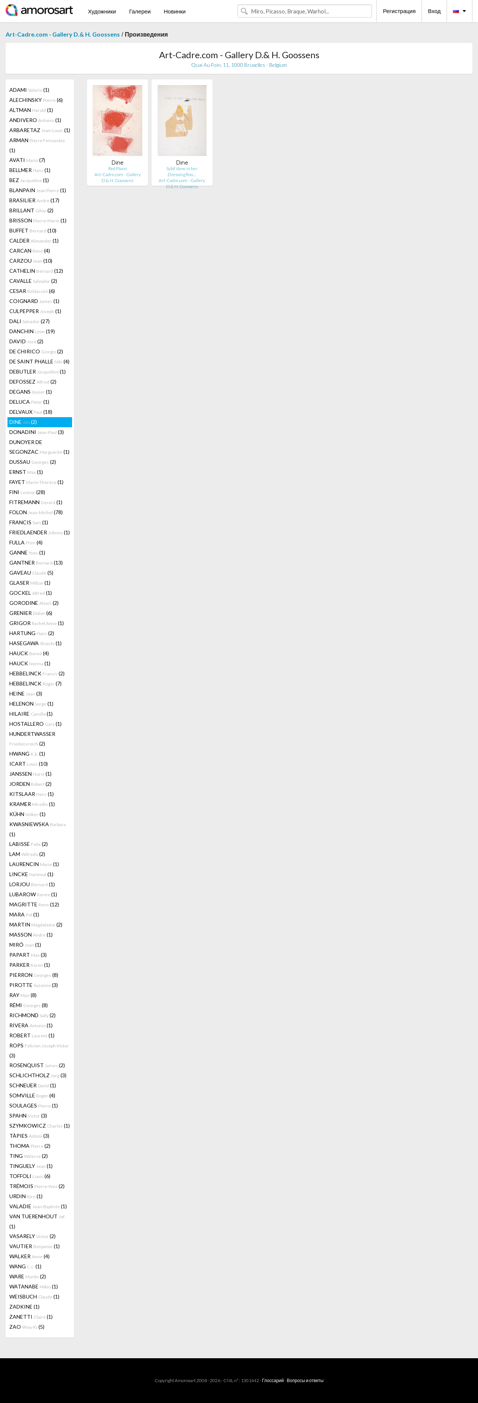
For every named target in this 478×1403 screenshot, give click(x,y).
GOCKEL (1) (30, 593)
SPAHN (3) (28, 1115)
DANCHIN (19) (32, 331)
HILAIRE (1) (31, 713)
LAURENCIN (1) (34, 864)
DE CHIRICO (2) (36, 351)
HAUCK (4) (29, 653)
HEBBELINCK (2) (37, 673)
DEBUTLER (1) (37, 371)
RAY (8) (23, 995)
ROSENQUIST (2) (37, 1065)
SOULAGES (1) (33, 1105)
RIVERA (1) (31, 1025)
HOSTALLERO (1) (35, 724)
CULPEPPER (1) (35, 311)
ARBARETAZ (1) (39, 130)
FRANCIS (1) (28, 522)
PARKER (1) (29, 965)
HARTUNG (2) (31, 633)
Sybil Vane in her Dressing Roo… (182, 171)
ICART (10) (28, 763)
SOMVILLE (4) (32, 1095)
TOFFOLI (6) (29, 1176)
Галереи (140, 11)
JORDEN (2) (30, 784)
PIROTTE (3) (33, 985)
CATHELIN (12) (36, 271)
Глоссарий (273, 1380)
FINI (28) (27, 492)
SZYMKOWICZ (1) (39, 1125)
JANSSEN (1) (30, 774)
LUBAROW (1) (33, 894)
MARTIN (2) (35, 924)
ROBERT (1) (32, 1035)
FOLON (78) (36, 512)
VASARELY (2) (32, 1236)
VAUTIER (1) (34, 1246)
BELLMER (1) (29, 170)
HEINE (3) (25, 693)
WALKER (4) (29, 1256)
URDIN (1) (26, 1196)
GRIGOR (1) (36, 623)
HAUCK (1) (29, 663)
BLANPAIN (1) (37, 190)
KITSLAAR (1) (31, 794)
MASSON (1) (31, 934)
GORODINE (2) (34, 603)
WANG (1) (25, 1266)
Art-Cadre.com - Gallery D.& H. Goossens (63, 34)
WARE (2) (27, 1276)
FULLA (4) (26, 542)
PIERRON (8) (33, 975)
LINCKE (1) (31, 874)
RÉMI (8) (28, 1005)
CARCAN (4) (29, 250)
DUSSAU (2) (32, 462)
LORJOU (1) (32, 884)
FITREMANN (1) (35, 502)
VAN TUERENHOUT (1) (37, 1221)
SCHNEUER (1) (32, 1085)
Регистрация (399, 10)
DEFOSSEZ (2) (32, 381)
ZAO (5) (26, 1327)
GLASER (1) (29, 582)
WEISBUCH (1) (34, 1296)
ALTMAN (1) (31, 110)
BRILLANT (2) (31, 210)
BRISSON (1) (37, 220)
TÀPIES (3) (29, 1135)
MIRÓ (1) (25, 944)
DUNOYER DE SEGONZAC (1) (39, 447)
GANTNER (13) (36, 562)
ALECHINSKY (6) (36, 100)
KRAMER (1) (32, 804)
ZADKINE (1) (24, 1306)
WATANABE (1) (33, 1286)
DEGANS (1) (30, 391)
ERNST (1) (26, 472)
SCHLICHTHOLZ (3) (37, 1075)
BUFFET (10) (32, 230)
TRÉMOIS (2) (37, 1186)
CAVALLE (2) (33, 281)
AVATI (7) (27, 160)
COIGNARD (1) (34, 301)
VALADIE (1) (38, 1206)
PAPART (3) (28, 955)
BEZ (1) (29, 180)
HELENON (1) (31, 703)
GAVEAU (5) (31, 572)
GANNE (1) (27, 552)
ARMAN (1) (37, 145)
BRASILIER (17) (34, 200)
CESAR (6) (32, 291)
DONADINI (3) (36, 432)
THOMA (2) (29, 1146)
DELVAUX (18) (30, 412)
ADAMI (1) (29, 90)
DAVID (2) (26, 341)
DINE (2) (23, 422)
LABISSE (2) (28, 844)
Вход (434, 10)
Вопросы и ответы (305, 1380)
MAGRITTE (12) (34, 904)
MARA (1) (24, 914)
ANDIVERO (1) (35, 120)
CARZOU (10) (30, 260)
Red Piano (117, 168)
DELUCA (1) (29, 402)
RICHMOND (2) (32, 1015)
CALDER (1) (34, 240)
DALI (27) (29, 321)
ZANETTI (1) (31, 1316)
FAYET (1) (36, 482)
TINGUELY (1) (31, 1166)
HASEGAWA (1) (35, 643)
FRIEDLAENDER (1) (39, 532)
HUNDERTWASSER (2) (32, 739)
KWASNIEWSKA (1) (37, 829)
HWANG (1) (27, 753)
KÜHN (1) (27, 814)
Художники (102, 11)
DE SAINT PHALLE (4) (39, 361)
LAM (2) (27, 854)
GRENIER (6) (30, 613)
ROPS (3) (39, 1050)
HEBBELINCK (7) (35, 683)
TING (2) (28, 1156)
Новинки (175, 11)
